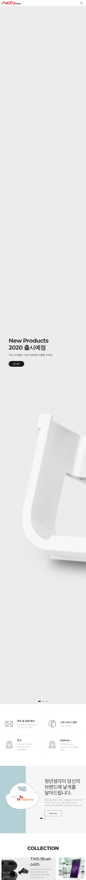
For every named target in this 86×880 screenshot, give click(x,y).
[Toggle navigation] (81, 3)
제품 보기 (67, 877)
